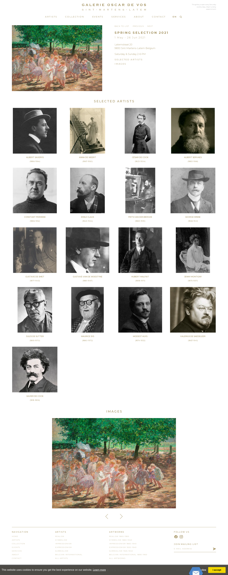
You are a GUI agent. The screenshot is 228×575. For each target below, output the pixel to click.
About (139, 16)
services (17, 551)
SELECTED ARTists (129, 59)
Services (118, 16)
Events (97, 16)
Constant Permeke (35, 217)
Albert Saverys (35, 157)
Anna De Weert (87, 157)
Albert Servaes (193, 157)
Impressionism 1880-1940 (123, 544)
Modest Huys (140, 336)
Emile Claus (87, 217)
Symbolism (61, 540)
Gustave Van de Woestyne (87, 276)
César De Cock (140, 157)
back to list (122, 26)
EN (175, 16)
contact (17, 558)
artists (16, 540)
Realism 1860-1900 (119, 536)
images (120, 64)
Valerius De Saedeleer (192, 336)
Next (150, 26)
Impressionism (63, 544)
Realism (59, 536)
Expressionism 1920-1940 (123, 547)
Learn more (99, 569)
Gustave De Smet (34, 276)
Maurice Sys (87, 336)
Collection (74, 16)
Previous (138, 26)
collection (18, 544)
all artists (61, 558)
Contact (159, 16)
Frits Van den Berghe (140, 217)
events (16, 547)
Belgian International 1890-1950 (128, 554)
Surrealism (61, 551)
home (15, 536)
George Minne (193, 217)
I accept (217, 570)
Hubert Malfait (140, 276)
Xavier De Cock (34, 396)
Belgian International (69, 554)
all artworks (117, 558)
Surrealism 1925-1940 (121, 551)
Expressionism (63, 547)
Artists (51, 16)
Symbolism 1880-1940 (120, 540)
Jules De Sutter (35, 336)
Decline (202, 570)
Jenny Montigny (193, 276)
